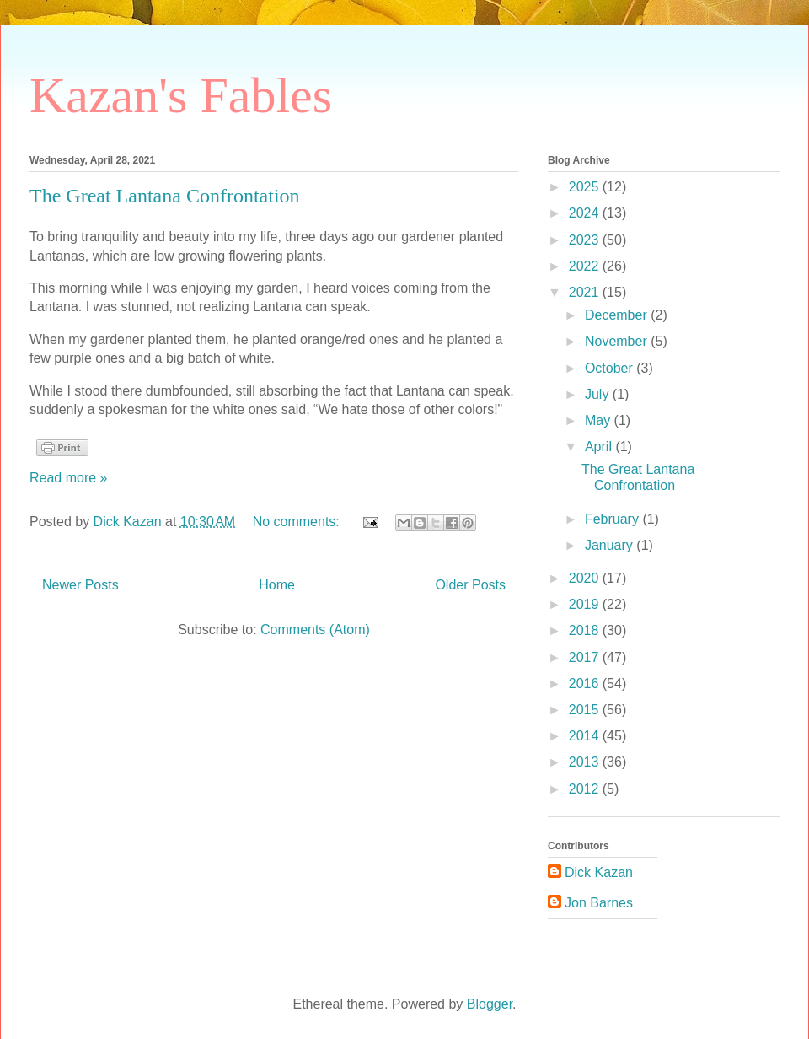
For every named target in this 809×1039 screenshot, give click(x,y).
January (610, 545)
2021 (586, 292)
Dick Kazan (599, 872)
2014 (586, 736)
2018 (586, 630)
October (610, 368)
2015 (586, 710)
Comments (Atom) (315, 629)
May (599, 420)
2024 (586, 213)
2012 (586, 789)
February (613, 519)
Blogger (489, 1004)
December (618, 315)
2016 (586, 683)
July (599, 394)
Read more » (68, 478)
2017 (586, 657)
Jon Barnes (599, 903)
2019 (586, 604)
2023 (586, 240)
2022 (586, 266)
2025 (586, 187)
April (600, 446)
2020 (586, 578)
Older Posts (470, 585)
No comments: (298, 521)
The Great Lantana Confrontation (164, 196)
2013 (586, 762)
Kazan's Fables (180, 95)
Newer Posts (80, 585)
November (618, 341)
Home (277, 585)
